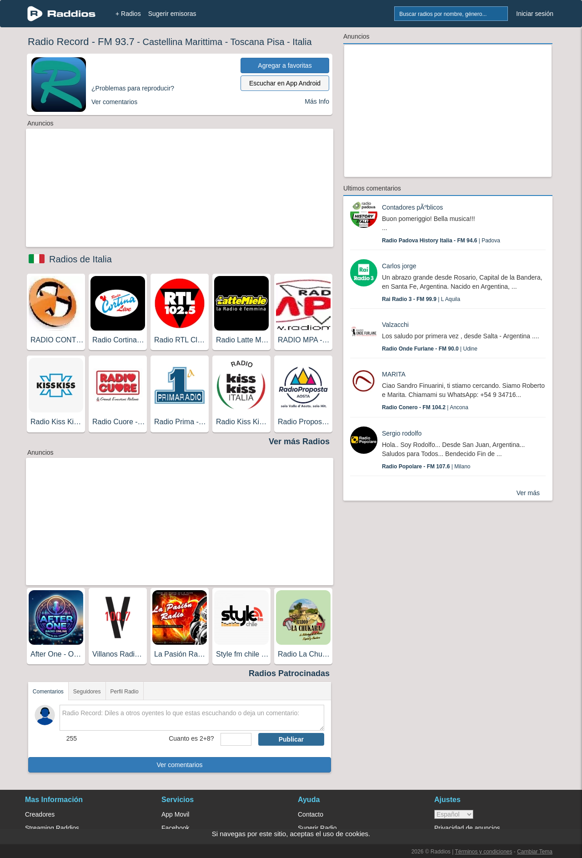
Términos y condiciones (483, 851)
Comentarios (48, 691)
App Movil (175, 814)
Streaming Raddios (52, 828)
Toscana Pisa (258, 42)
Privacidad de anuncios (467, 828)
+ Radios (128, 13)
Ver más (528, 493)
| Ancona (425, 407)
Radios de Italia (80, 259)
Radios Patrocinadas (289, 673)
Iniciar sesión (534, 13)
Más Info (317, 101)
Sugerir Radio (317, 828)
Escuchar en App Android (285, 83)
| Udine (429, 349)
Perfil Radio (124, 691)
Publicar (291, 739)
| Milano (426, 466)
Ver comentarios (179, 764)
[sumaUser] (236, 739)
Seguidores (87, 691)
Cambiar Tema (534, 851)
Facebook (175, 828)
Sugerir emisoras (172, 13)
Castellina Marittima (183, 42)
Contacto (310, 814)
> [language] (453, 814)
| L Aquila (421, 299)
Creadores (40, 814)
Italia (301, 42)
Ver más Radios (299, 441)
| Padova (441, 240)
